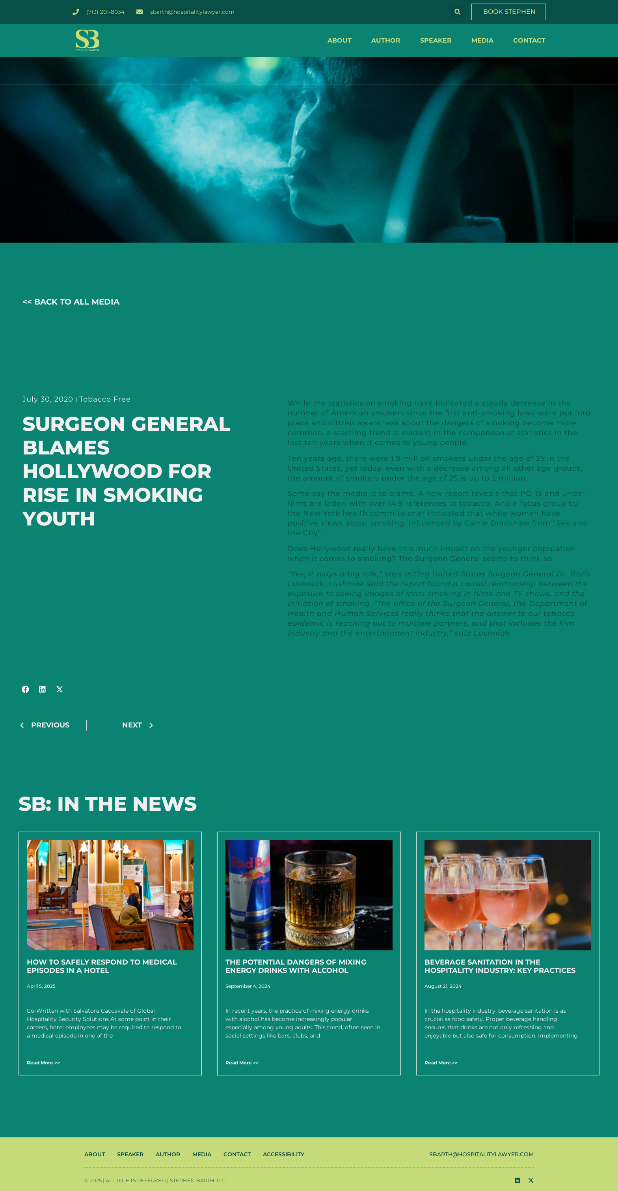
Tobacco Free (105, 399)
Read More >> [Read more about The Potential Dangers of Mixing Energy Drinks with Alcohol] (242, 1063)
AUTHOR (385, 40)
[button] (457, 12)
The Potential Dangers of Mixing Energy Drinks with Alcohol (296, 966)
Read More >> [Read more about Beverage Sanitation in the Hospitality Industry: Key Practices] (441, 1063)
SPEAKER (436, 40)
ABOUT (340, 40)
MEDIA (482, 40)
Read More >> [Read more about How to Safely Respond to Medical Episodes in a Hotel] (43, 1063)
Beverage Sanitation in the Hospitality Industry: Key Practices (499, 966)
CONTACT (529, 40)
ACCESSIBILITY (283, 1154)
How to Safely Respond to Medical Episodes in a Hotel (102, 966)
